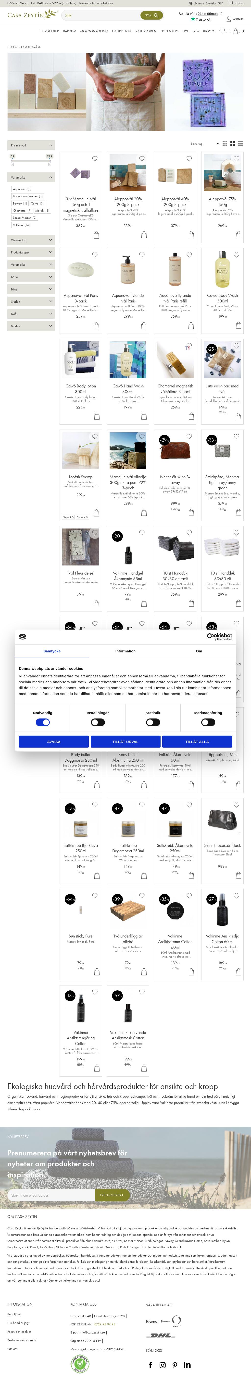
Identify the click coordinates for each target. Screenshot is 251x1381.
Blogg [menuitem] (208, 31)
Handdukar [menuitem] (122, 31)
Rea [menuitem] (196, 31)
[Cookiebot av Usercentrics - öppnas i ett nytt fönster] (210, 636)
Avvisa (54, 742)
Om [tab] (199, 651)
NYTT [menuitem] (186, 31)
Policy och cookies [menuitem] (19, 1332)
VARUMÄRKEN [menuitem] (146, 31)
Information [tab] (125, 651)
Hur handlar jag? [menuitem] (18, 1323)
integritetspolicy (69, 1206)
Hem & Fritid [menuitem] (49, 31)
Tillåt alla (197, 742)
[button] (225, 31)
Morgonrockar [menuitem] (94, 31)
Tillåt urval (125, 742)
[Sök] (151, 15)
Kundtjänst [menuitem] (14, 1314)
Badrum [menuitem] (69, 31)
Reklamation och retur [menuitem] (21, 1340)
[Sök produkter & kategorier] (101, 15)
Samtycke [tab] (52, 651)
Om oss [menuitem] (12, 1349)
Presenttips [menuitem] (169, 31)
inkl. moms (236, 3)
